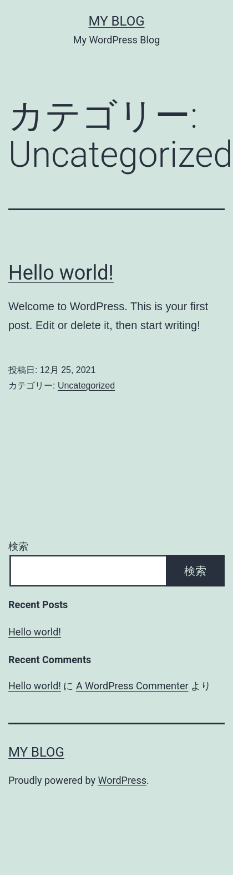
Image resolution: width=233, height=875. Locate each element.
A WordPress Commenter (132, 686)
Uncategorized (86, 385)
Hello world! (61, 273)
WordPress (122, 780)
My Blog (117, 21)
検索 (18, 546)
